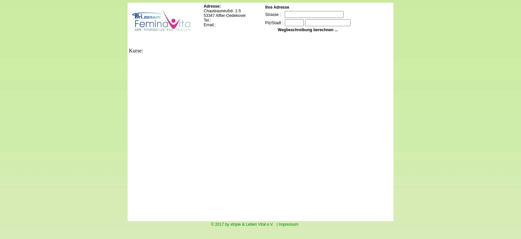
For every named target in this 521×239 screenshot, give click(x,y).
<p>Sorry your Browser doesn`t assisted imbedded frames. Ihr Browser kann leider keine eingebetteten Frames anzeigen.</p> (245, 137)
